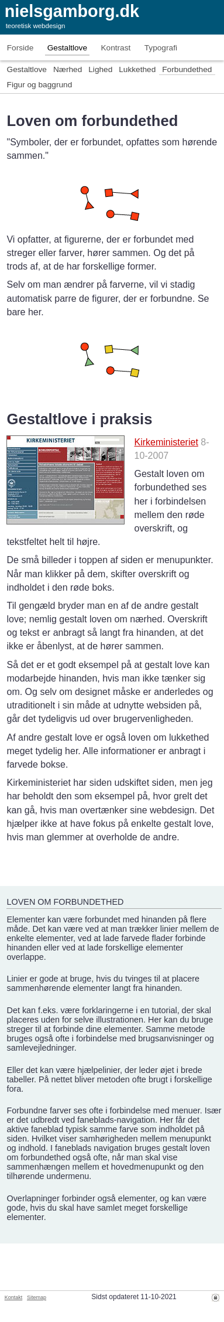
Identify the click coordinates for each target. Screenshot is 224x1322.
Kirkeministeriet (166, 442)
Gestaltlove (67, 47)
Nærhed (67, 69)
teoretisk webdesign (36, 25)
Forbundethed (187, 69)
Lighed (100, 69)
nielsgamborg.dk (72, 11)
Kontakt (14, 1297)
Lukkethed (137, 69)
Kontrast (115, 47)
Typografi (160, 47)
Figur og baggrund (40, 84)
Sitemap (36, 1297)
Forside (20, 47)
